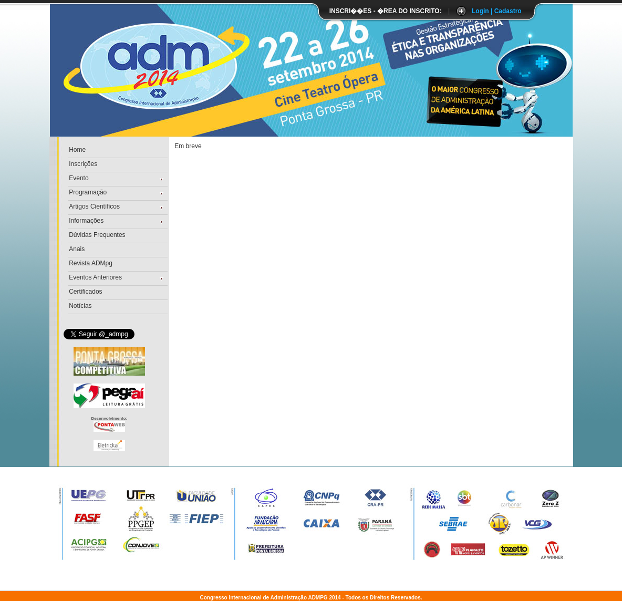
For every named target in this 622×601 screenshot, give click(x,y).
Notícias (80, 305)
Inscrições (83, 164)
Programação (88, 192)
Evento (78, 178)
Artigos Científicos (94, 206)
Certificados (85, 291)
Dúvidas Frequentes (97, 235)
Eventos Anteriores (95, 277)
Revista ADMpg (90, 263)
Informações (86, 220)
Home (77, 149)
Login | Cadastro (497, 11)
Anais (77, 249)
